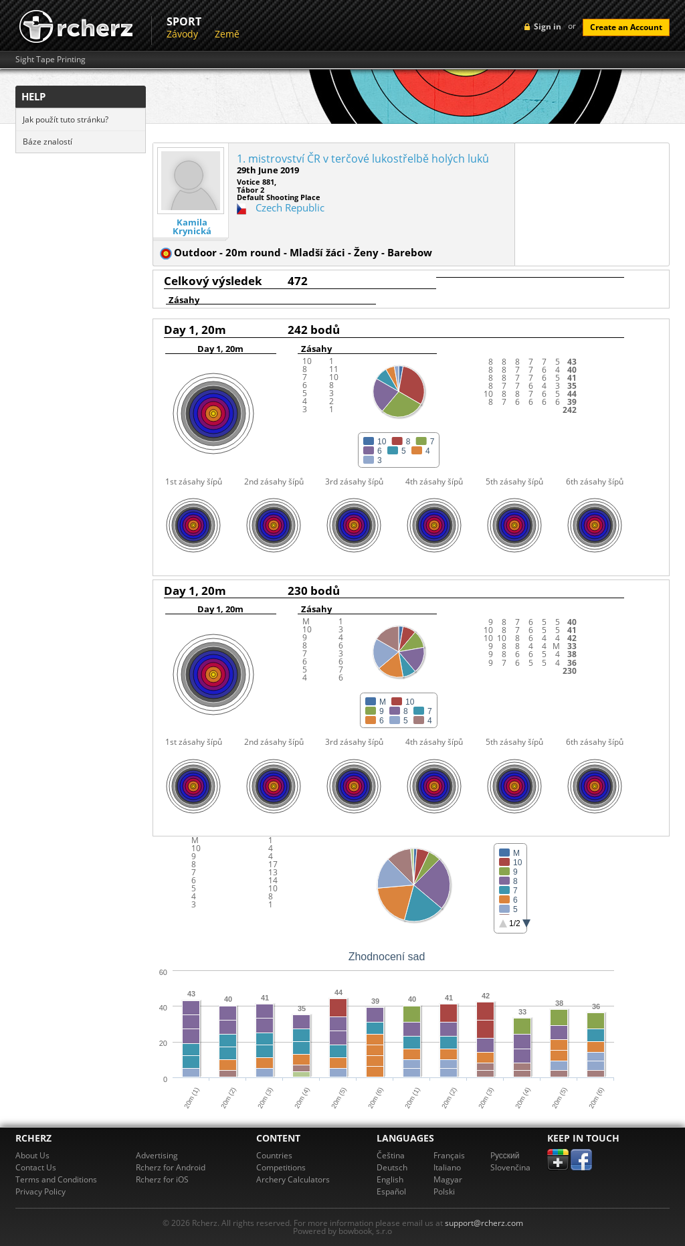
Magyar (447, 1179)
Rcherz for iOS (162, 1179)
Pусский (505, 1155)
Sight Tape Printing (50, 60)
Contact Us (35, 1167)
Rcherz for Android (170, 1167)
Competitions (281, 1167)
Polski (444, 1191)
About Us (32, 1155)
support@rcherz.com (484, 1223)
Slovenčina (510, 1167)
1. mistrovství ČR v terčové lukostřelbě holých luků (363, 158)
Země (227, 33)
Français (449, 1155)
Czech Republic (290, 207)
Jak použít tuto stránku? (65, 119)
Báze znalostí (47, 141)
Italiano (447, 1167)
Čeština (391, 1155)
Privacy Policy (40, 1191)
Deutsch (392, 1167)
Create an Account (626, 27)
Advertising (157, 1155)
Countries (274, 1155)
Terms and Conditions (56, 1179)
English (390, 1179)
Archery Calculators (293, 1179)
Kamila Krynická (192, 227)
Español (391, 1191)
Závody (182, 33)
